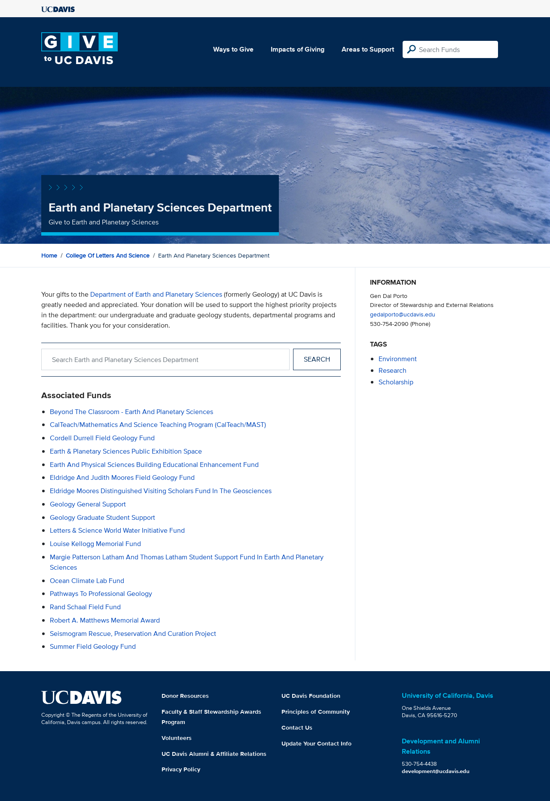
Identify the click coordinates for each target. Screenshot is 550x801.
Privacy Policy (181, 769)
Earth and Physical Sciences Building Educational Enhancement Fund (154, 465)
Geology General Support (88, 504)
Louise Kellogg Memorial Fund (95, 544)
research (392, 370)
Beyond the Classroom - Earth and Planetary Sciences (131, 412)
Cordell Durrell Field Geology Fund (102, 438)
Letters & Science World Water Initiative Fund (117, 530)
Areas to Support (368, 49)
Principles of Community (315, 711)
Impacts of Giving (297, 49)
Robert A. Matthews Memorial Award (105, 620)
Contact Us (296, 727)
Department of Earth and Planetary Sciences (156, 294)
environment (398, 359)
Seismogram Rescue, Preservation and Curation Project (133, 633)
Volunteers (177, 737)
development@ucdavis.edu (436, 771)
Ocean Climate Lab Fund (87, 581)
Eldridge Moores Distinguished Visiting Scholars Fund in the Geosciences (161, 491)
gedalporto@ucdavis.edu (402, 314)
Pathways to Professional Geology (101, 593)
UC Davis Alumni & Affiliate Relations (214, 753)
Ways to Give (233, 49)
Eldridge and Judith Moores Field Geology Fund (122, 477)
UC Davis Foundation (310, 695)
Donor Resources (185, 695)
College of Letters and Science (108, 255)
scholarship (396, 382)
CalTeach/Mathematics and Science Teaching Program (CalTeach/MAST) (158, 425)
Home (49, 255)
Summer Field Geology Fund (93, 646)
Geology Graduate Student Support (102, 517)
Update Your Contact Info (316, 743)
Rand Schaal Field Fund (85, 607)
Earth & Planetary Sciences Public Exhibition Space (126, 451)
